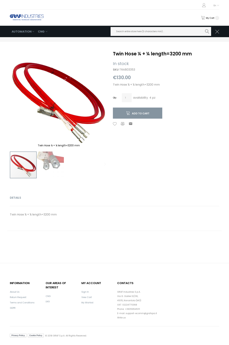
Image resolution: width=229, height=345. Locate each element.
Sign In (85, 291)
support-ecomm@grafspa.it (141, 313)
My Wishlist (87, 302)
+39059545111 (132, 309)
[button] (100, 99)
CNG (48, 296)
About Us (15, 291)
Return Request (18, 297)
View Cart (86, 297)
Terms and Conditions (22, 302)
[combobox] (161, 31)
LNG (48, 301)
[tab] (15, 198)
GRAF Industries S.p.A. (129, 291)
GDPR (13, 307)
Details (15, 198)
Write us (121, 317)
